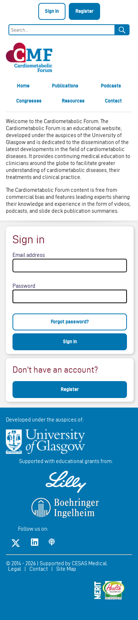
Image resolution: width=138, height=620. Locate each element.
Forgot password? (70, 322)
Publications (65, 86)
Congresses (29, 101)
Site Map (66, 569)
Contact (113, 101)
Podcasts (111, 86)
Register (84, 11)
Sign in (52, 11)
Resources (73, 101)
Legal (14, 569)
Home (23, 86)
